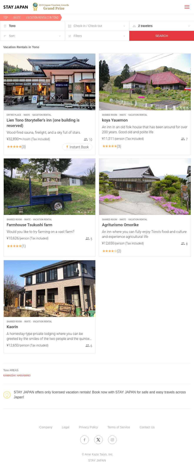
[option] (49, 82)
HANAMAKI (23, 375)
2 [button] (81, 107)
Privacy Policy (88, 427)
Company (45, 427)
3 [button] (85, 107)
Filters (78, 36)
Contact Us (147, 427)
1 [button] (79, 107)
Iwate (17, 17)
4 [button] (88, 107)
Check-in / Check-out (88, 26)
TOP (5, 17)
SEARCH (161, 36)
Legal (65, 427)
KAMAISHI (9, 375)
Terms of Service (118, 427)
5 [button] (91, 107)
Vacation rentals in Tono (42, 17)
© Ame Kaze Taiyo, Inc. (97, 454)
